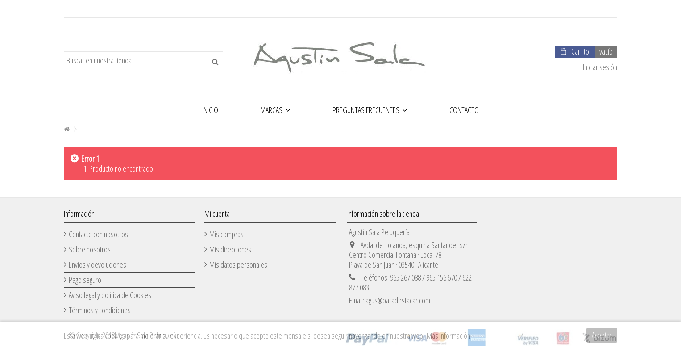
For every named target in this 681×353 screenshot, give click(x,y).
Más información (448, 335)
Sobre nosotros (90, 249)
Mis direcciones (230, 249)
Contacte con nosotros (98, 234)
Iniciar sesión (599, 67)
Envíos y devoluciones (97, 264)
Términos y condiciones (100, 310)
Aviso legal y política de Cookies (110, 295)
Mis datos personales (238, 264)
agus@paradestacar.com (397, 300)
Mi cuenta (217, 213)
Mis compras (226, 234)
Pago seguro (85, 280)
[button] (275, 109)
